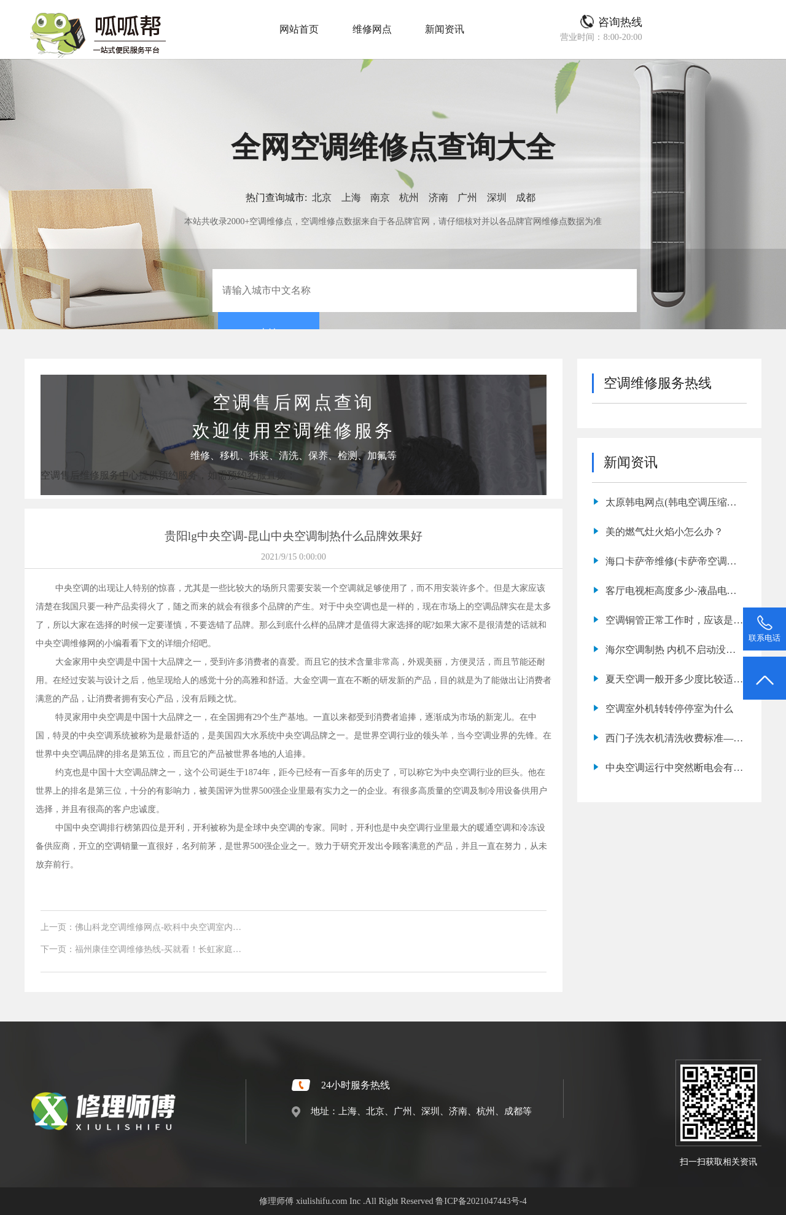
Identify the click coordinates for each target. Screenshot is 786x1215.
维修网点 (372, 29)
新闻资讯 (444, 29)
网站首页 (299, 29)
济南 (438, 197)
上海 (351, 197)
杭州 (409, 197)
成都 (525, 197)
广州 (467, 197)
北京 (322, 197)
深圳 (497, 197)
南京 (380, 197)
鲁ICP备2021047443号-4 (480, 1201)
